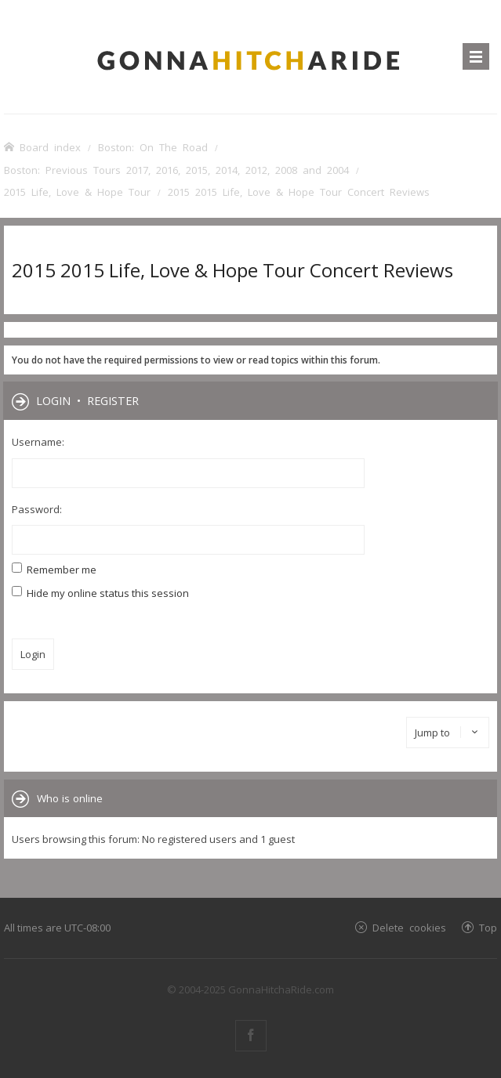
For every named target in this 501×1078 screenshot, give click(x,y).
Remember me (54, 570)
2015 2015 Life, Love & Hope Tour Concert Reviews (232, 270)
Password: (37, 509)
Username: (38, 442)
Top (488, 927)
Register (113, 400)
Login (53, 400)
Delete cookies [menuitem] (409, 927)
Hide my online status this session (100, 593)
